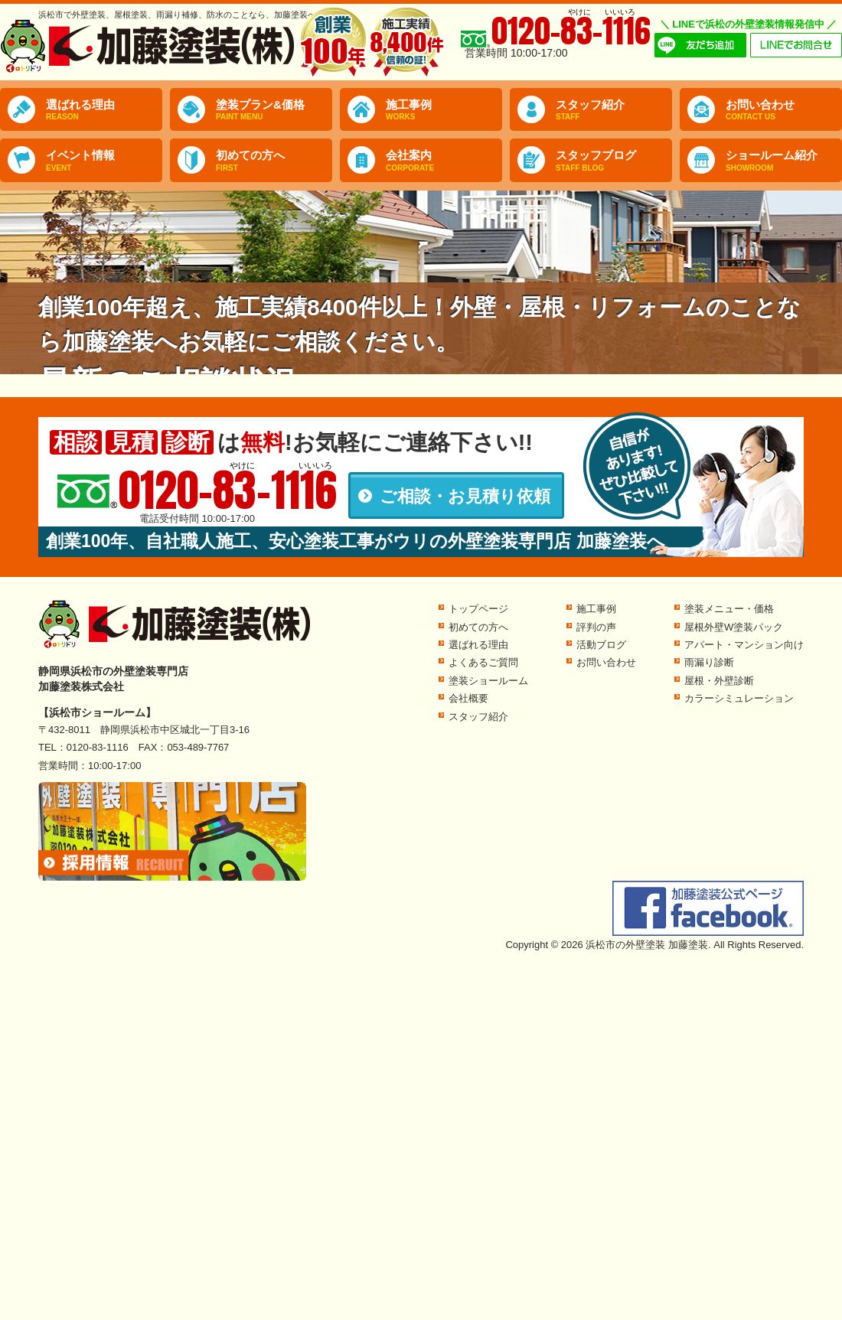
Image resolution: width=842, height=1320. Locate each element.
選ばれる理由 (104, 110)
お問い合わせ (784, 110)
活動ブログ (601, 644)
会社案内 (444, 160)
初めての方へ (274, 160)
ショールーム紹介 (784, 160)
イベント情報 (104, 160)
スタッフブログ (614, 160)
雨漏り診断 (709, 662)
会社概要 (468, 698)
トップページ (478, 608)
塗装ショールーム (488, 680)
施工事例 (444, 110)
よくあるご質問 (483, 662)
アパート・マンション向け (744, 644)
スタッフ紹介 (614, 110)
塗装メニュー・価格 (729, 608)
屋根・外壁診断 (719, 680)
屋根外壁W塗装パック (733, 627)
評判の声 (596, 627)
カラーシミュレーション (739, 698)
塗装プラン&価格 (274, 110)
